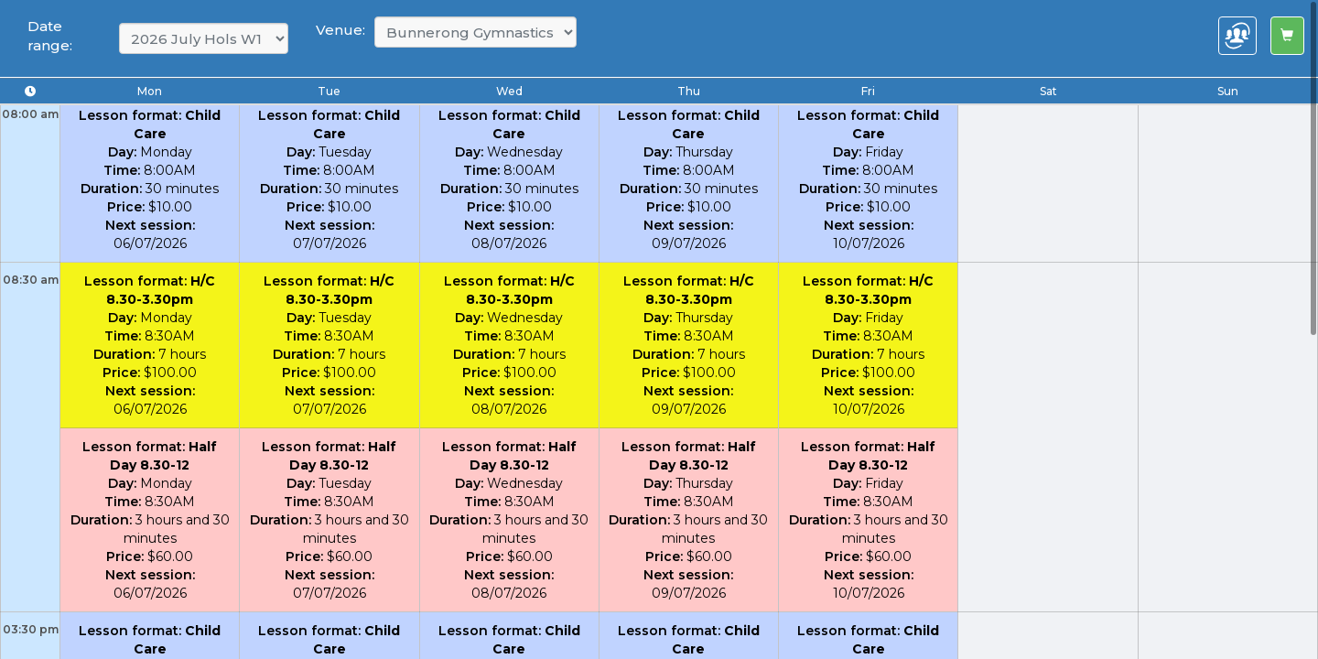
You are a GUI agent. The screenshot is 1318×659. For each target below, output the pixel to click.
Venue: (340, 29)
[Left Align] (1287, 35)
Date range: (49, 35)
